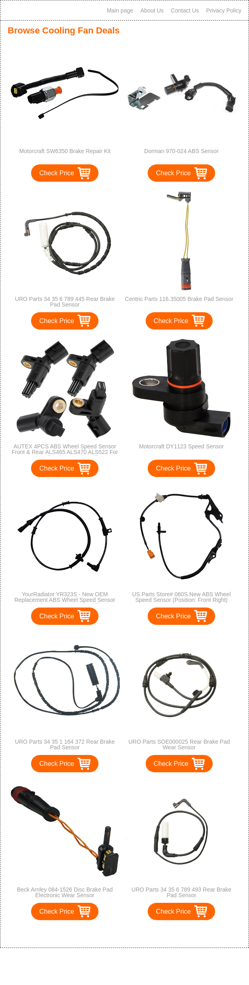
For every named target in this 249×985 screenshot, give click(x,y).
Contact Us (185, 10)
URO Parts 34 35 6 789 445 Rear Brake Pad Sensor (65, 302)
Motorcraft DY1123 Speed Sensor (181, 446)
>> (139, 933)
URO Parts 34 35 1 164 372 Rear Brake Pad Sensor (65, 744)
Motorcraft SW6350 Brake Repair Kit (64, 151)
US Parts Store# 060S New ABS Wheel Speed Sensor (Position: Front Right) (181, 597)
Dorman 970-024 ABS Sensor (181, 151)
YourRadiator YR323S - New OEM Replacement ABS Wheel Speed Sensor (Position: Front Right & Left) (65, 600)
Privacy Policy (223, 10)
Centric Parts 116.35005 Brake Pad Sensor (179, 299)
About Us (152, 10)
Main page (120, 10)
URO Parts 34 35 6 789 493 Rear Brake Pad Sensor (181, 892)
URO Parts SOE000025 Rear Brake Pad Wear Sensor (179, 744)
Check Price (56, 173)
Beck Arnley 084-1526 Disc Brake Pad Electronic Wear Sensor (65, 892)
